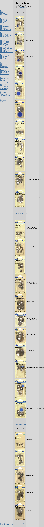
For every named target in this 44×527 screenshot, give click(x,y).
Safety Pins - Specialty (4, 85)
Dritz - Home (2, 33)
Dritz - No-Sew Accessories (5, 41)
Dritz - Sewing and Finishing (5, 50)
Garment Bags (2, 61)
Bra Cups (2, 12)
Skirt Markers (2, 91)
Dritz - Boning (2, 22)
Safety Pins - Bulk (3, 84)
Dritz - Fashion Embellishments (5, 30)
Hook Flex (2, 65)
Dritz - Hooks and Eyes (4, 34)
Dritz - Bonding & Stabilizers (5, 21)
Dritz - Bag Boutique (3, 19)
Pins (1, 77)
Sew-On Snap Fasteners (4, 90)
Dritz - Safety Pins (3, 49)
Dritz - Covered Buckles (4, 25)
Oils (1, 76)
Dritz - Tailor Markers (4, 58)
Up (0, 9)
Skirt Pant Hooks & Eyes (4, 92)
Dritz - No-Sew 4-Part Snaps (5, 42)
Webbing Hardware (3, 98)
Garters (1, 62)
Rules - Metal (2, 80)
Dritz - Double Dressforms (4, 26)
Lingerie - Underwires (4, 72)
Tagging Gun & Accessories (5, 95)
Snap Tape (2, 93)
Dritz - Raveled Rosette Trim (5, 46)
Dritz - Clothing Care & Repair (5, 23)
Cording (1, 18)
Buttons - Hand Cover (4, 14)
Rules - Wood (2, 83)
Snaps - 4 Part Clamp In (4, 94)
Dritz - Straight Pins (3, 57)
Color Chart (2, 17)
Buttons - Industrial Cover (4, 15)
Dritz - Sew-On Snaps (4, 54)
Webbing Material (3, 99)
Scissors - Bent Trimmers (4, 86)
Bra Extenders (2, 13)
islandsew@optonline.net (23, 7)
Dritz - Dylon (2, 27)
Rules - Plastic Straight (4, 82)
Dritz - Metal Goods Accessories (6, 40)
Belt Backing (2, 10)
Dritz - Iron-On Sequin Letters (5, 35)
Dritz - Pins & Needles (4, 44)
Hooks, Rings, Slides (4, 67)
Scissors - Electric (3, 87)
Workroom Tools (3, 100)
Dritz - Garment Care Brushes (5, 32)
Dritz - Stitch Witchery (4, 56)
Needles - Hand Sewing (4, 74)
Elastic (1, 59)
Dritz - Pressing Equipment (5, 45)
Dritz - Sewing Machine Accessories (6, 52)
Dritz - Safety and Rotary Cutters (6, 48)
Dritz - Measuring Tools (4, 39)
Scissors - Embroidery (4, 88)
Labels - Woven (3, 70)
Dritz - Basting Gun (3, 20)
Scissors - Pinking (3, 89)
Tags (1, 96)
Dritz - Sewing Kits (3, 51)
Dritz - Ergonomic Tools (4, 28)
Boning (1, 11)
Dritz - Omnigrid (3, 43)
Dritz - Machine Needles (4, 37)
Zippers (1, 101)
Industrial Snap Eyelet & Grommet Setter (7, 68)
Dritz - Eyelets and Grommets (5, 29)
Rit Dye (1, 79)
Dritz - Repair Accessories (4, 47)
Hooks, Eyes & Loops (4, 66)
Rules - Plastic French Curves (5, 81)
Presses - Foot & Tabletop (4, 78)
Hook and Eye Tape (3, 64)
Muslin (1, 73)
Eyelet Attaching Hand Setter (5, 60)
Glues (1, 63)
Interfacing (2, 69)
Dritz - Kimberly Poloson (4, 36)
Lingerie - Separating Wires (5, 71)
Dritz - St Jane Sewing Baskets (5, 55)
